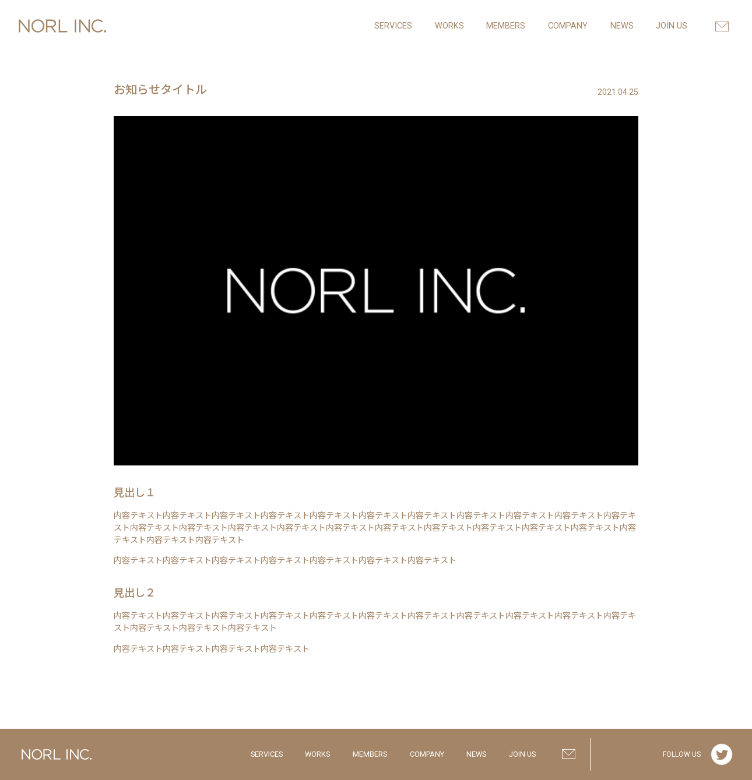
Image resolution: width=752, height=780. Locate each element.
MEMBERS (370, 754)
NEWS (476, 754)
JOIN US (522, 754)
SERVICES (267, 754)
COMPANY (427, 754)
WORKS (317, 754)
